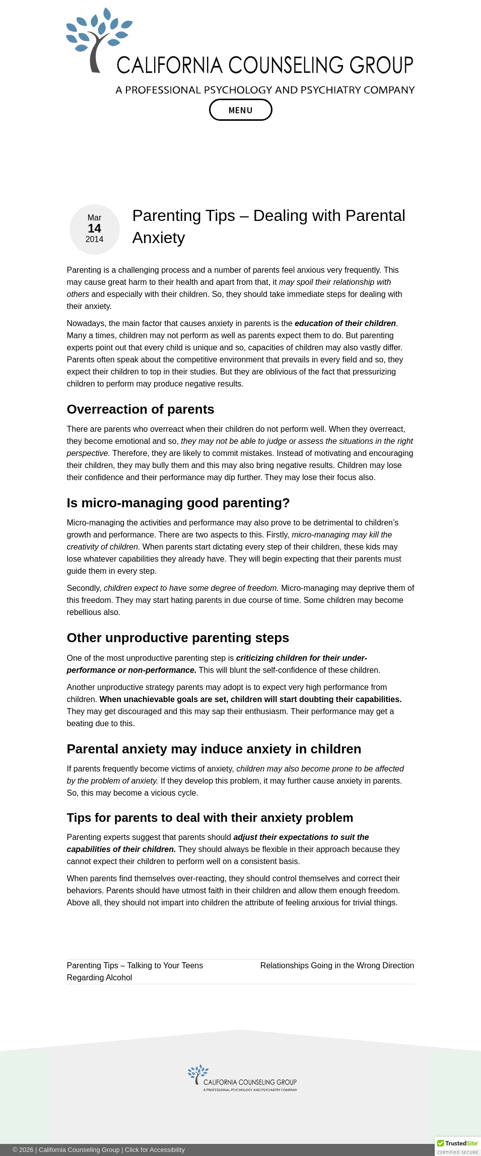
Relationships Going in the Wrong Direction (337, 965)
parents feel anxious (289, 270)
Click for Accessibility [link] (155, 1149)
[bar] (240, 110)
